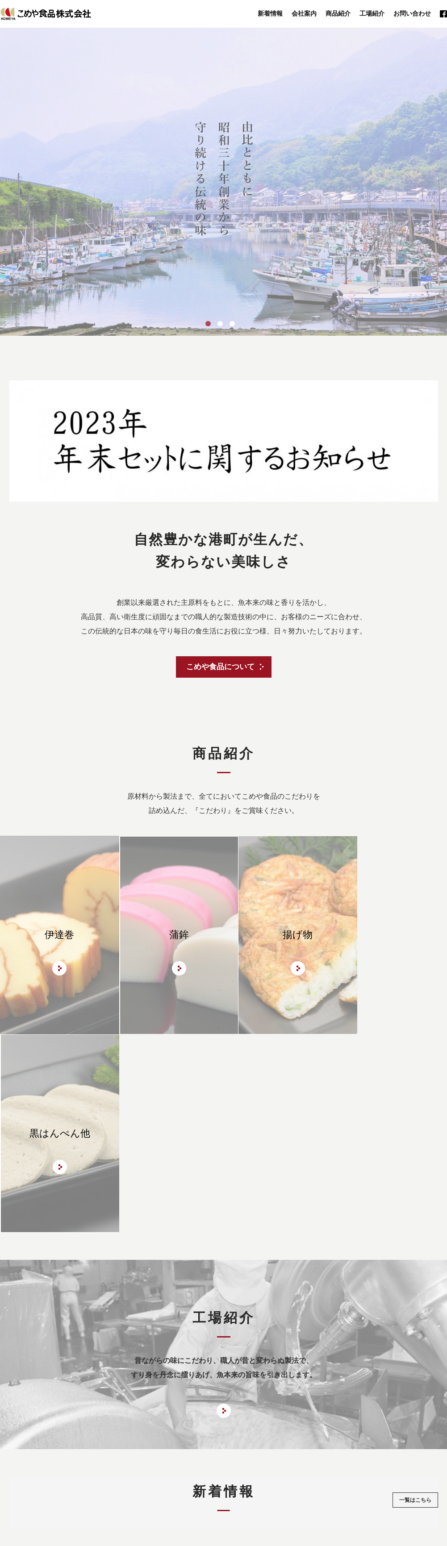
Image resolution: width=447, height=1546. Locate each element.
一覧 (415, 1301)
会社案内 (304, 13)
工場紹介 (371, 13)
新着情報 (270, 13)
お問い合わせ (412, 13)
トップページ (88, 1447)
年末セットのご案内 (251, 1447)
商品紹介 (338, 13)
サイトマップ (359, 1447)
